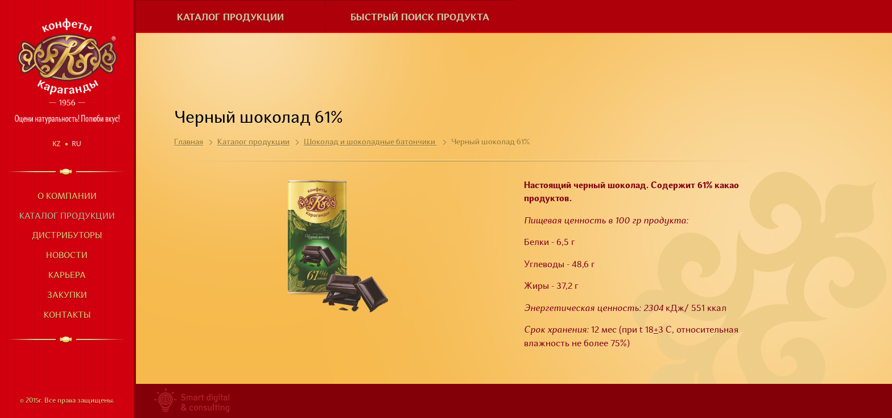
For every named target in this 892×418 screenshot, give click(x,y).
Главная (188, 142)
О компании (67, 197)
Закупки (67, 296)
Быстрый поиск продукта (419, 18)
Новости (67, 256)
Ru (76, 143)
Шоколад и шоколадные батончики (370, 142)
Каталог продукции (67, 217)
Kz (56, 143)
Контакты (67, 316)
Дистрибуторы (67, 236)
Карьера (67, 276)
